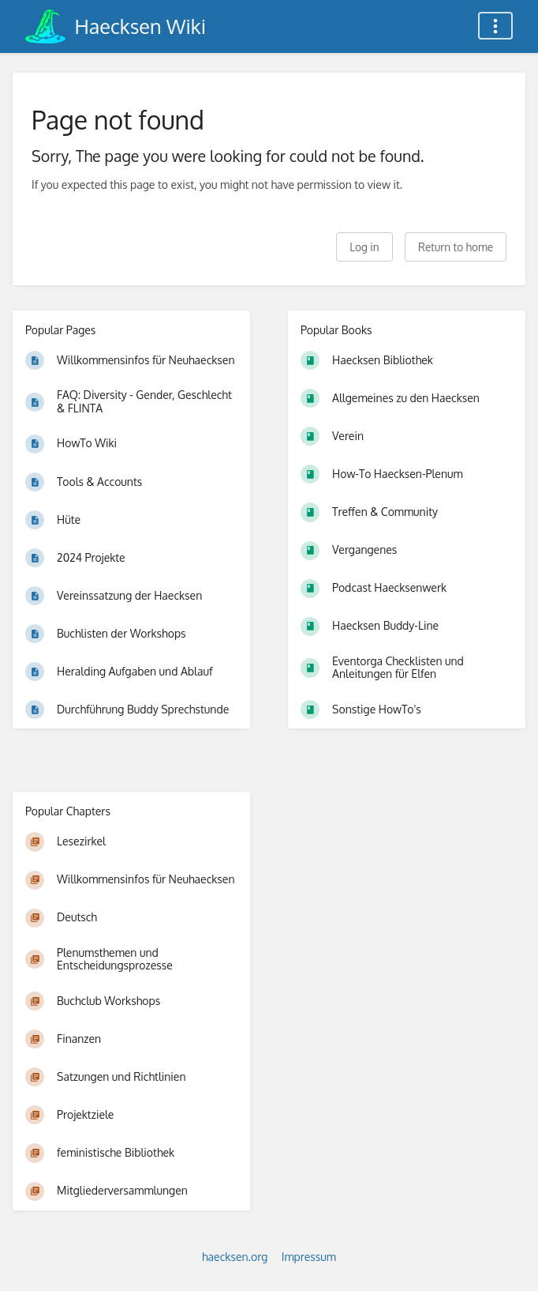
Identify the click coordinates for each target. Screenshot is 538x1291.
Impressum (309, 1256)
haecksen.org (234, 1256)
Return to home (455, 247)
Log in (364, 247)
